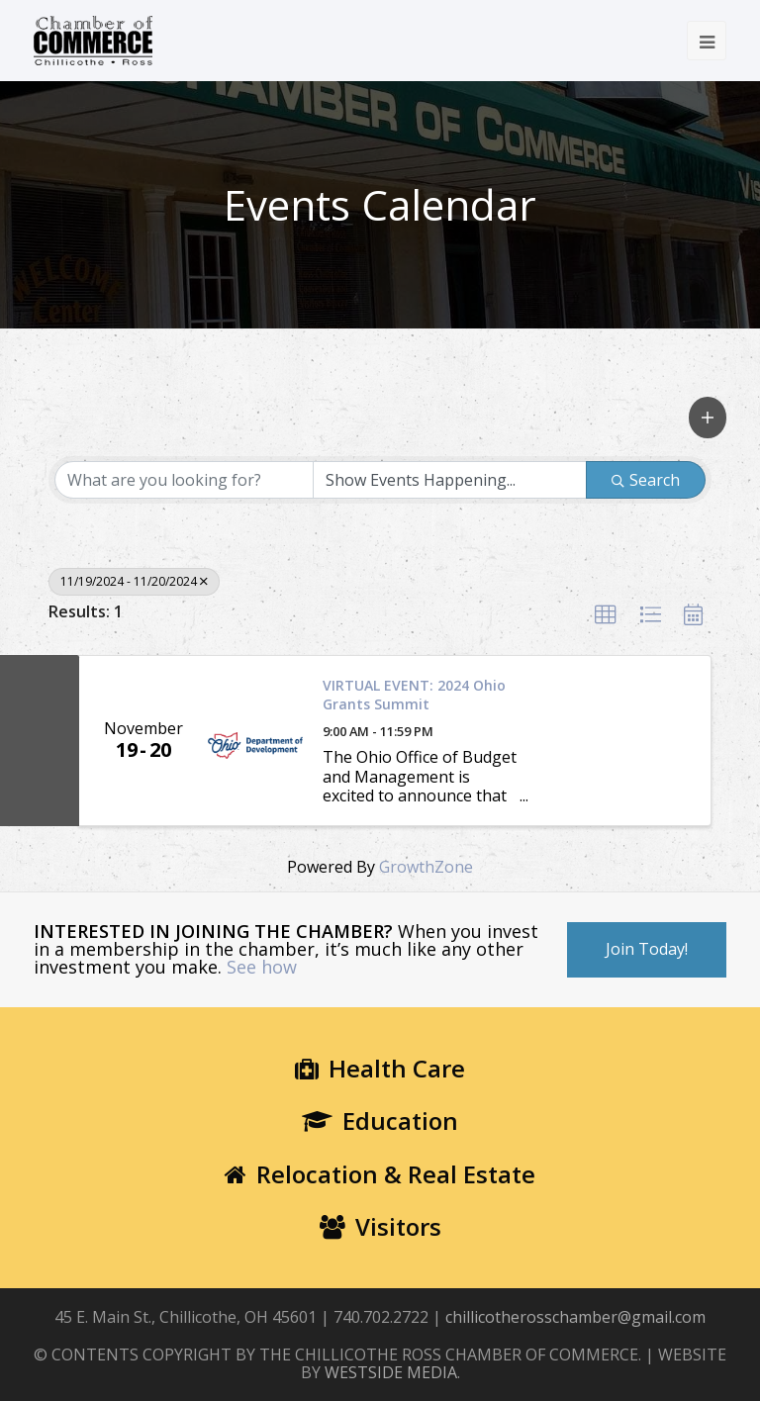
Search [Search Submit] (646, 480)
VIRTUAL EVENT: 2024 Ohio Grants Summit (414, 695)
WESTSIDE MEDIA (391, 1372)
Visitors (380, 1226)
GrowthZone (426, 867)
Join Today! (647, 949)
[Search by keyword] (184, 480)
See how (262, 967)
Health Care (380, 1068)
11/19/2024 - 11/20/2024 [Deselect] (134, 581)
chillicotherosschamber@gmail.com (575, 1317)
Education (380, 1120)
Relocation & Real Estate (380, 1174)
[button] (707, 417)
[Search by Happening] (450, 480)
